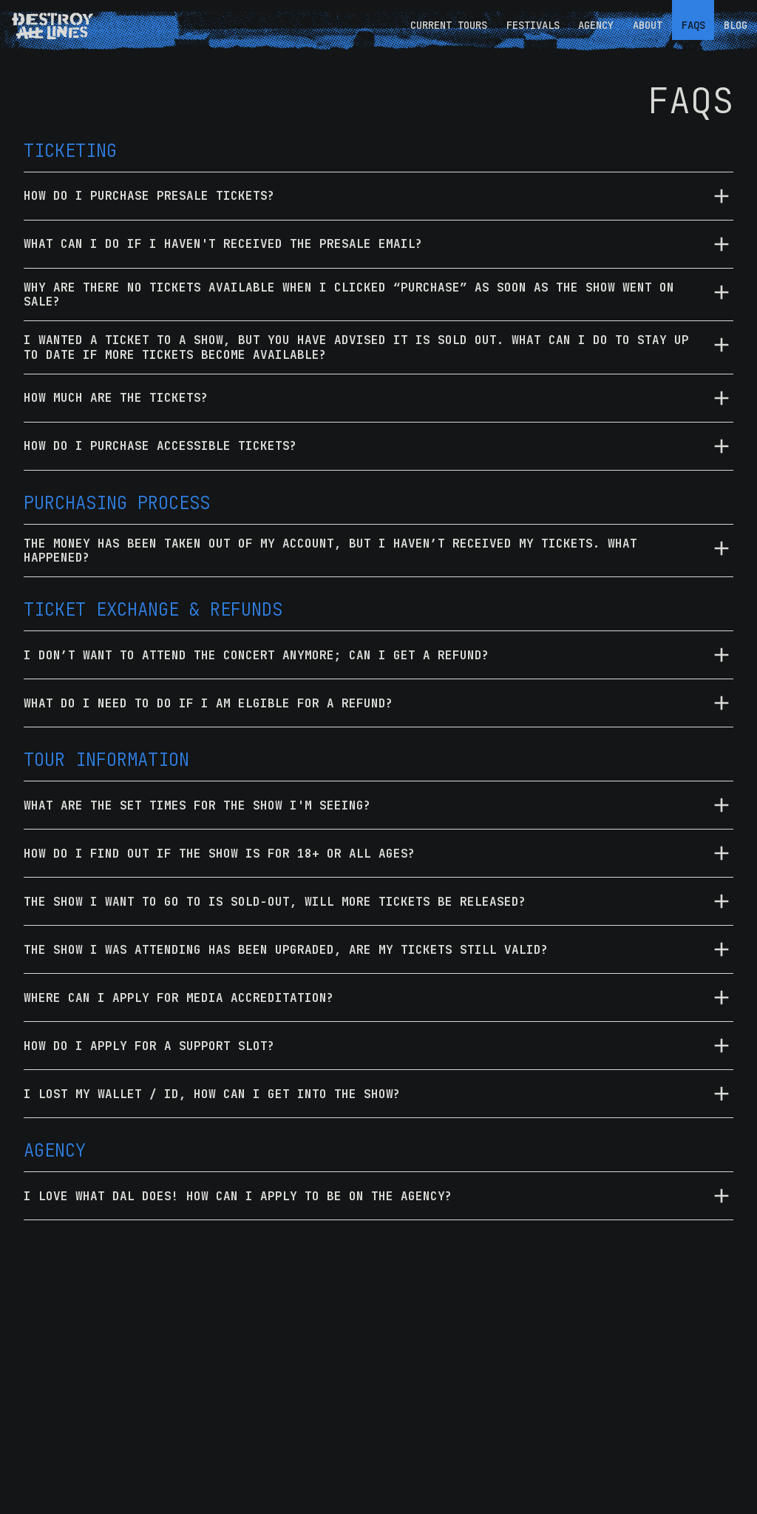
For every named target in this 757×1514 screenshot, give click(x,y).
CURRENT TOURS (448, 25)
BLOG (735, 25)
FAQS (693, 25)
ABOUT (647, 25)
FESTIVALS (533, 25)
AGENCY (596, 25)
